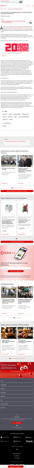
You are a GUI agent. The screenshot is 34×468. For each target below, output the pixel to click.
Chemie (8, 27)
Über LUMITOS (16, 455)
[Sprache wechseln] (28, 6)
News (2, 381)
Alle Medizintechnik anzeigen (17, 241)
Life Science (15, 27)
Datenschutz (21, 464)
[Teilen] (26, 6)
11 (21, 358)
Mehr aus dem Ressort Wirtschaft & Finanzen (17, 191)
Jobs (2, 400)
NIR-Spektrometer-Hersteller (17, 371)
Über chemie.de (17, 457)
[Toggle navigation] (32, 6)
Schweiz (23, 29)
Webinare (3, 396)
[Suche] (24, 6)
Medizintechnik (29, 27)
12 (22, 358)
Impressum (12, 464)
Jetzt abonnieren (17, 422)
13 (23, 358)
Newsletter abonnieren (15, 271)
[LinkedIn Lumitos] (17, 449)
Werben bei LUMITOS (16, 453)
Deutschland (12, 29)
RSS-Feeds (3, 407)
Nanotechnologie (23, 27)
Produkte (3, 388)
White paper (3, 392)
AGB (17, 464)
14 (24, 358)
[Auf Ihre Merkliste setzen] (30, 6)
